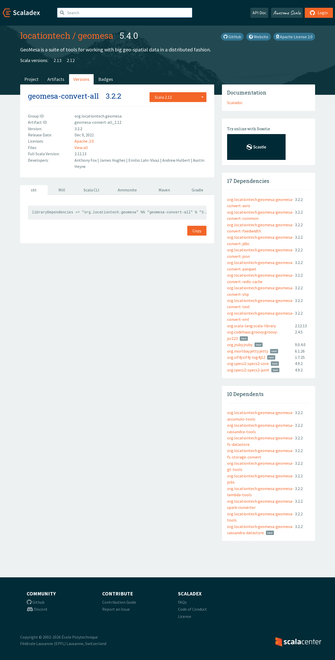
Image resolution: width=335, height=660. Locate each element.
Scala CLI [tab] (91, 189)
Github (35, 602)
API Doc (259, 12)
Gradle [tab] (197, 189)
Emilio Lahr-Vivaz (144, 160)
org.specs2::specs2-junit (248, 369)
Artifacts (55, 79)
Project (31, 79)
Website (258, 36)
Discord (37, 609)
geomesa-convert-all (63, 96)
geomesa (95, 35)
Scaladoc (235, 102)
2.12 (71, 60)
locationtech (45, 35)
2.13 (58, 60)
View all (81, 147)
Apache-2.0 (84, 141)
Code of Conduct (192, 609)
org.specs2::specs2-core (248, 363)
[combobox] (178, 97)
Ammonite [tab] (127, 189)
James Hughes (113, 160)
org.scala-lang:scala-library (251, 325)
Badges (105, 79)
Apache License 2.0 (294, 36)
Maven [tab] (164, 189)
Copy (196, 230)
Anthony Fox (86, 160)
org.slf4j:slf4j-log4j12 (246, 357)
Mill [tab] (61, 189)
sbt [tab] (34, 189)
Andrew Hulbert (176, 160)
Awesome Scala (287, 12)
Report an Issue (116, 609)
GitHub (232, 36)
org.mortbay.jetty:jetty (247, 351)
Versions (81, 79)
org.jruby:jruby (239, 344)
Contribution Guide (119, 602)
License (184, 616)
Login (319, 12)
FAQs (182, 602)
